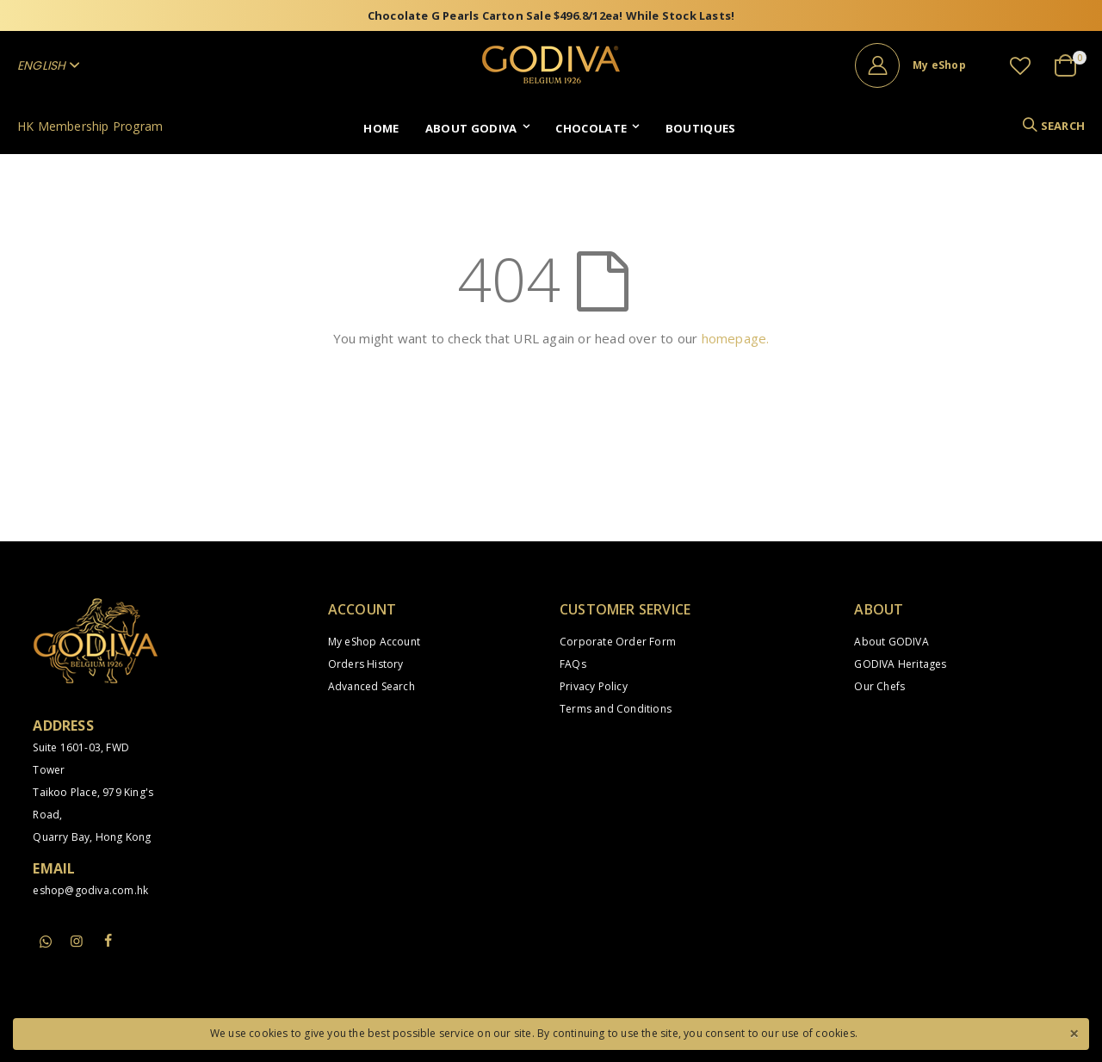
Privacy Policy (594, 686)
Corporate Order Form (618, 641)
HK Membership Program (90, 126)
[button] (1020, 65)
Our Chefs (879, 686)
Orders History (366, 664)
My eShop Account (374, 641)
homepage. (736, 338)
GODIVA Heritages (900, 664)
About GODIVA (891, 641)
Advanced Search (371, 686)
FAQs (573, 664)
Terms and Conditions (616, 708)
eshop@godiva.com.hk (90, 890)
